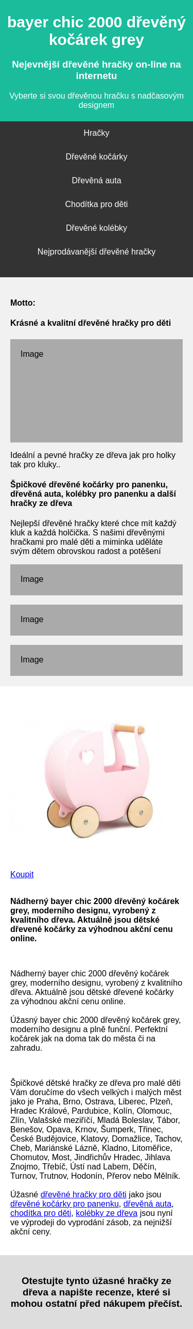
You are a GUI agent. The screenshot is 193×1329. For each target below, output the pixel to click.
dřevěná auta (147, 1203)
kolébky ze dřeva (106, 1213)
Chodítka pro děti (96, 204)
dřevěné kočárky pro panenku (64, 1203)
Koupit (21, 874)
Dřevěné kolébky (96, 228)
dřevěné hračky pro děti (84, 1194)
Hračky (97, 133)
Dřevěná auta (96, 180)
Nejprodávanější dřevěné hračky (96, 251)
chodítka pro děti (40, 1213)
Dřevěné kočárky (96, 156)
